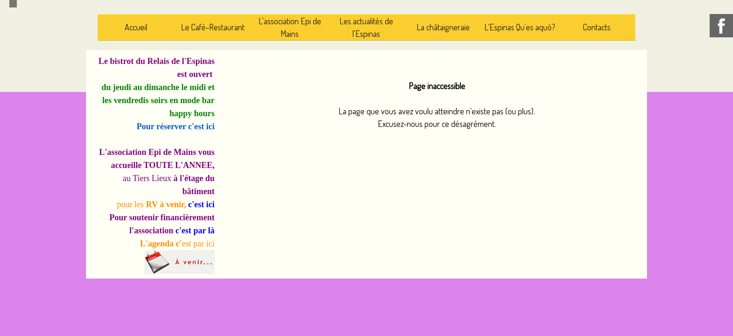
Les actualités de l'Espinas (366, 27)
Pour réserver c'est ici (176, 126)
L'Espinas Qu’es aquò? (519, 27)
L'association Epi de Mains (290, 27)
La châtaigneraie (443, 27)
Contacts (597, 27)
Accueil (136, 27)
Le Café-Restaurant (212, 27)
